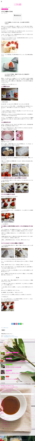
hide (20, 15)
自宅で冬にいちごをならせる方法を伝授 (13, 367)
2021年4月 (2, 402)
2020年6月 (2, 407)
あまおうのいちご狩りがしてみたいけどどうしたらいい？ (17, 373)
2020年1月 (2, 413)
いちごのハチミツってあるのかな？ (12, 379)
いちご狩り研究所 (17, 4)
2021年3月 (2, 404)
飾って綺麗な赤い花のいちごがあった (9, 335)
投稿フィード (3, 431)
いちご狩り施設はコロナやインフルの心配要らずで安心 (16, 361)
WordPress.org (3, 432)
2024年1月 (2, 399)
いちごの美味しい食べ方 (5, 327)
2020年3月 (2, 410)
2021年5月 (2, 401)
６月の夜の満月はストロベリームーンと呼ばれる (11, 336)
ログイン (2, 430)
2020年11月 (2, 405)
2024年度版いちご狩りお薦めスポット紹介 (14, 355)
